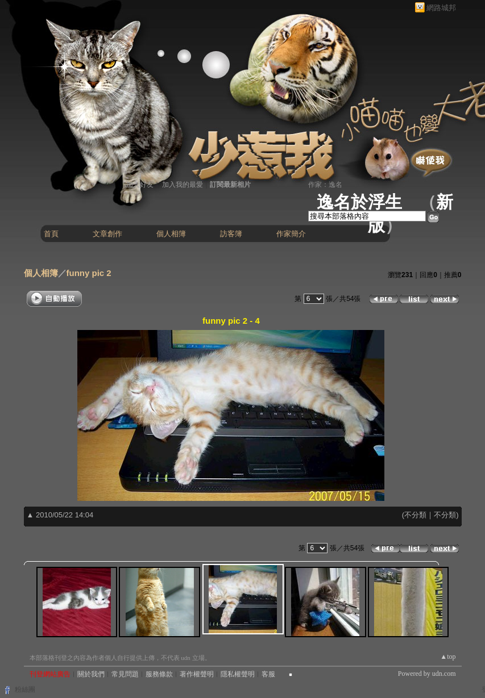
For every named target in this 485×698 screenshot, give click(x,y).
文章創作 (107, 233)
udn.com (444, 674)
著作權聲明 (197, 674)
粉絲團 (25, 689)
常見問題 (125, 674)
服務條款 (159, 674)
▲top (447, 657)
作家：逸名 (325, 185)
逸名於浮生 (359, 202)
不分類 (415, 515)
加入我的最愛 (182, 185)
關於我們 (91, 674)
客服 (268, 674)
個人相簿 (171, 233)
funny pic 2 (89, 273)
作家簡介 (291, 233)
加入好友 (140, 185)
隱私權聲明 (238, 674)
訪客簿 (231, 233)
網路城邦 (441, 7)
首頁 (51, 233)
